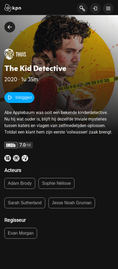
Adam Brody (20, 183)
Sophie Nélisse (56, 183)
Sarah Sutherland (25, 202)
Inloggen (19, 97)
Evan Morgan (21, 233)
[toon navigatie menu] (108, 8)
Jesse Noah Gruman (72, 202)
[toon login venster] (95, 8)
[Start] (12, 8)
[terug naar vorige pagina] (9, 27)
